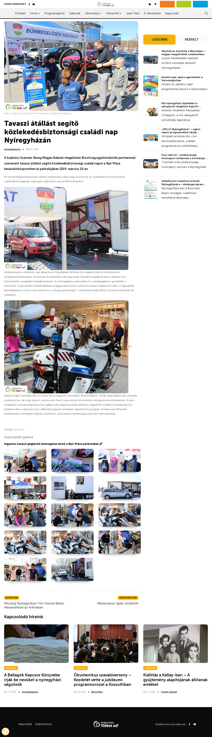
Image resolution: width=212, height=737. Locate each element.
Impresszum (43, 724)
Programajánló (55, 13)
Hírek (33, 13)
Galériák (74, 13)
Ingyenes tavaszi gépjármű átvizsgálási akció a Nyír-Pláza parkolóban (53, 443)
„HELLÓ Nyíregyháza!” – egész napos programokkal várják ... (180, 131)
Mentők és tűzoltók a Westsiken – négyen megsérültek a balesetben (183, 52)
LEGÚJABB (159, 39)
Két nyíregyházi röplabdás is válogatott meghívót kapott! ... (181, 105)
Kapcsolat (172, 13)
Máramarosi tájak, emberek (117, 603)
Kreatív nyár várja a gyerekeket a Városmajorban (182, 79)
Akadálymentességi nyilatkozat (170, 724)
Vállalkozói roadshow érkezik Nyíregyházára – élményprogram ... (183, 182)
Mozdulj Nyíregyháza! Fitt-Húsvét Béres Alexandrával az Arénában (34, 605)
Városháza (92, 13)
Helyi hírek (11, 668)
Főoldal (20, 13)
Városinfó (112, 13)
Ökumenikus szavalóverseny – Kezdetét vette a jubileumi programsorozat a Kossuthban (102, 680)
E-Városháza (152, 13)
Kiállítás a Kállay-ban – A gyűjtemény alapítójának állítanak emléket (175, 680)
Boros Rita (97, 692)
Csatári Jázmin (169, 692)
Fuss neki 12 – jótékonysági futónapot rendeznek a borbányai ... (184, 156)
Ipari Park (133, 13)
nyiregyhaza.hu (12, 149)
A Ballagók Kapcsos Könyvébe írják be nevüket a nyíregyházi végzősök (32, 680)
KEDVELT (192, 39)
